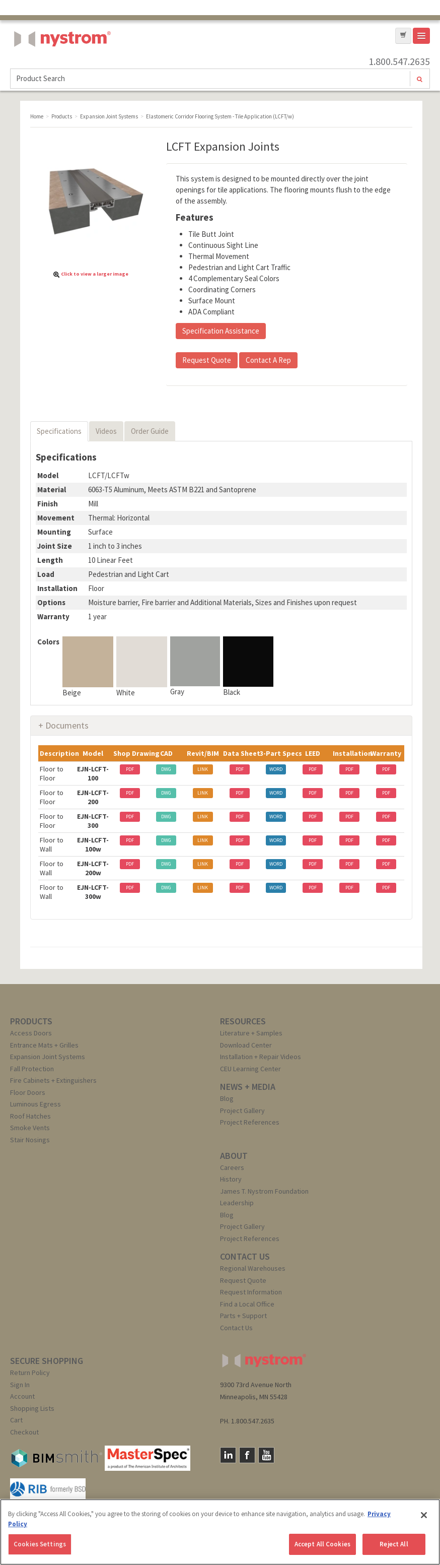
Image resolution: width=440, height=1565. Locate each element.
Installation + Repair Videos (260, 1056)
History (231, 1179)
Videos (106, 431)
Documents (67, 725)
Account (22, 1396)
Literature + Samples (251, 1032)
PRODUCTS (31, 1021)
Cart (16, 1419)
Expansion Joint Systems (47, 1056)
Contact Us (236, 1327)
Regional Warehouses (252, 1268)
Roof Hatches (30, 1116)
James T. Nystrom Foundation (264, 1191)
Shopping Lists (32, 1408)
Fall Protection (32, 1068)
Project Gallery (242, 1110)
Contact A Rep (268, 360)
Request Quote (206, 360)
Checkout (24, 1432)
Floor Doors (27, 1092)
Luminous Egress (35, 1103)
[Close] (424, 1515)
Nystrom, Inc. (60, 64)
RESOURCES (243, 1021)
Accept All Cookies (322, 1544)
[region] (220, 1532)
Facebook (247, 1455)
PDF (130, 769)
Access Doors (31, 1032)
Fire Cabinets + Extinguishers (53, 1080)
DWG (166, 769)
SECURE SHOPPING (46, 1360)
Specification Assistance (220, 331)
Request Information (251, 1291)
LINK (202, 769)
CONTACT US (245, 1256)
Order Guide (150, 431)
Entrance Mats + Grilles (44, 1045)
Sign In (20, 1384)
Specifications (59, 431)
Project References (249, 1122)
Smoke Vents (30, 1127)
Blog (227, 1098)
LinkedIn (228, 1455)
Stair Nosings (30, 1139)
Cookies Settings (40, 1544)
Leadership (237, 1202)
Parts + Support (243, 1315)
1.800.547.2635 (399, 61)
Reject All (394, 1544)
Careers (232, 1167)
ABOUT (234, 1155)
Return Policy (30, 1372)
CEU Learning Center (250, 1068)
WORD (275, 769)
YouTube (266, 1455)
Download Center (246, 1045)
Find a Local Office (247, 1304)
